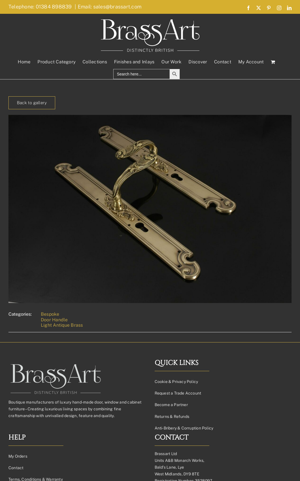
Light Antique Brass (62, 325)
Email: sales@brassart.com (109, 7)
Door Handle (54, 319)
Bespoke (50, 314)
